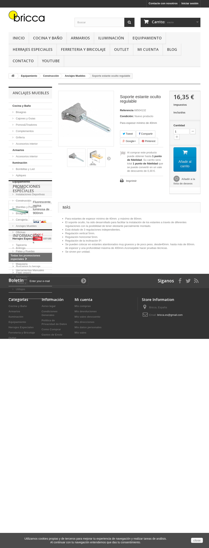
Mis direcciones (84, 506)
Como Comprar (51, 513)
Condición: (127, 116)
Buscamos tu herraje (27, 432)
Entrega (20, 414)
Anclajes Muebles (26, 225)
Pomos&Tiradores (26, 124)
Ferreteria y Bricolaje (83, 49)
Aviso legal (22, 420)
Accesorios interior (26, 143)
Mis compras (82, 490)
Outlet (121, 49)
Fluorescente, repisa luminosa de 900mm (42, 332)
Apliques (20, 175)
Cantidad (179, 125)
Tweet (128, 133)
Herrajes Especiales (32, 49)
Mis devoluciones (85, 495)
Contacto (23, 60)
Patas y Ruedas (24, 251)
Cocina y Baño (47, 37)
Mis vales (80, 516)
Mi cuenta (83, 483)
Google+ (129, 141)
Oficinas (20, 232)
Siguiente (109, 158)
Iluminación (111, 37)
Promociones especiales (26, 313)
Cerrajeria (21, 219)
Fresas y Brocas (25, 282)
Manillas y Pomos (26, 207)
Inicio (19, 37)
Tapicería (21, 244)
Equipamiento (147, 37)
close (197, 540)
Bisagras (20, 112)
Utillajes (20, 289)
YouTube (51, 60)
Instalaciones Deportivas (30, 194)
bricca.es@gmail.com (169, 499)
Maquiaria (21, 263)
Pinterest (148, 141)
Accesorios (22, 276)
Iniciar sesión (189, 3)
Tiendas (20, 188)
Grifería (20, 137)
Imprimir (131, 180)
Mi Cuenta (148, 49)
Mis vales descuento (87, 501)
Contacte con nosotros (163, 3)
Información (26, 403)
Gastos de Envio (52, 518)
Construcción (23, 200)
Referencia (126, 110)
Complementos (24, 131)
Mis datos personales (87, 511)
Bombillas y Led (24, 169)
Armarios (80, 37)
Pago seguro (23, 438)
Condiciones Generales (29, 426)
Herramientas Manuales (29, 270)
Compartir (146, 133)
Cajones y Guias (25, 118)
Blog (172, 49)
